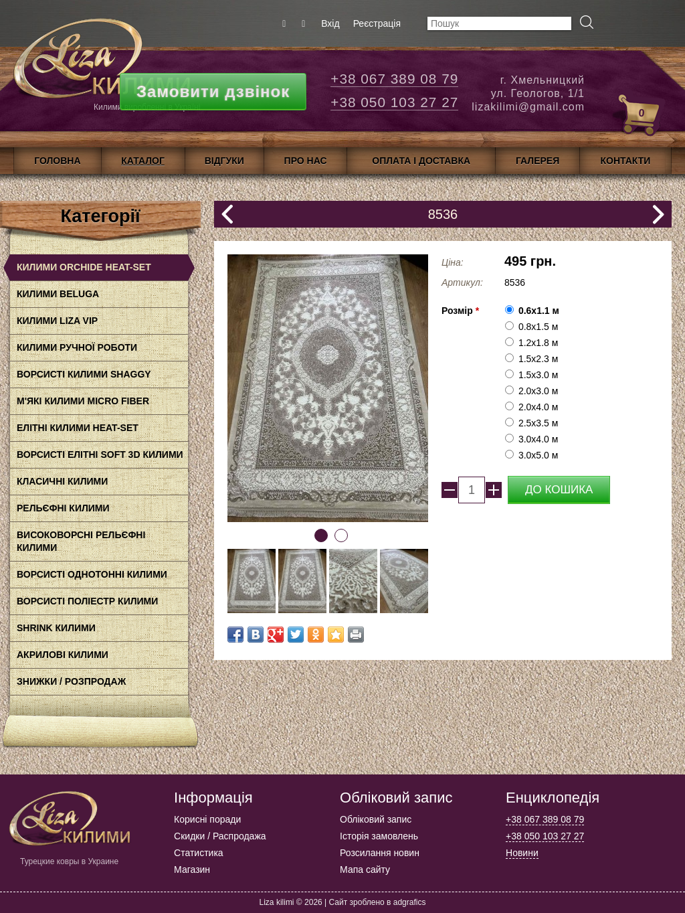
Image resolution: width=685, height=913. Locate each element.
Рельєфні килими (63, 508)
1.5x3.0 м (538, 374)
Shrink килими (56, 627)
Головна (57, 160)
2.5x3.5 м (538, 423)
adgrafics (409, 902)
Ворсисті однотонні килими (92, 574)
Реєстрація (377, 23)
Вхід (330, 23)
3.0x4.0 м (538, 439)
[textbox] (499, 23)
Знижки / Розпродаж (71, 681)
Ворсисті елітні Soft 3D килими (100, 454)
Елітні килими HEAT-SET (77, 427)
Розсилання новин (379, 852)
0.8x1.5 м (538, 326)
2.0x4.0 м (538, 407)
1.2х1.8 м (538, 342)
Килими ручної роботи (77, 347)
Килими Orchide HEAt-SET (84, 267)
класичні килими (62, 481)
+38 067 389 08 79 (394, 78)
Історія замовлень (379, 836)
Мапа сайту (365, 869)
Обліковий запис (375, 819)
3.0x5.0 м (538, 455)
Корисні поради (207, 819)
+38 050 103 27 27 (394, 102)
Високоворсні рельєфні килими (81, 541)
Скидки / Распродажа (220, 836)
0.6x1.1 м (538, 310)
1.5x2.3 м (538, 358)
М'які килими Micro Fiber (83, 401)
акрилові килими (62, 654)
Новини (522, 852)
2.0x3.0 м (538, 391)
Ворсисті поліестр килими (87, 601)
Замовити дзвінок (213, 91)
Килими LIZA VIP (57, 320)
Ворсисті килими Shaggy (84, 374)
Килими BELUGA (58, 293)
